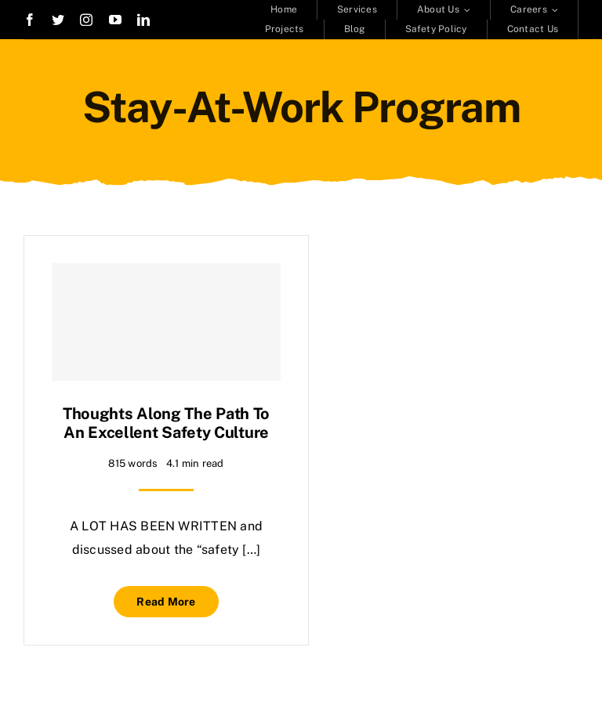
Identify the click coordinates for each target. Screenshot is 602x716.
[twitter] (58, 19)
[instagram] (86, 19)
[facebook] (30, 19)
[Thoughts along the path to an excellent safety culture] (166, 322)
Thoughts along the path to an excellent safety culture (166, 423)
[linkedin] (143, 19)
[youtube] (115, 19)
